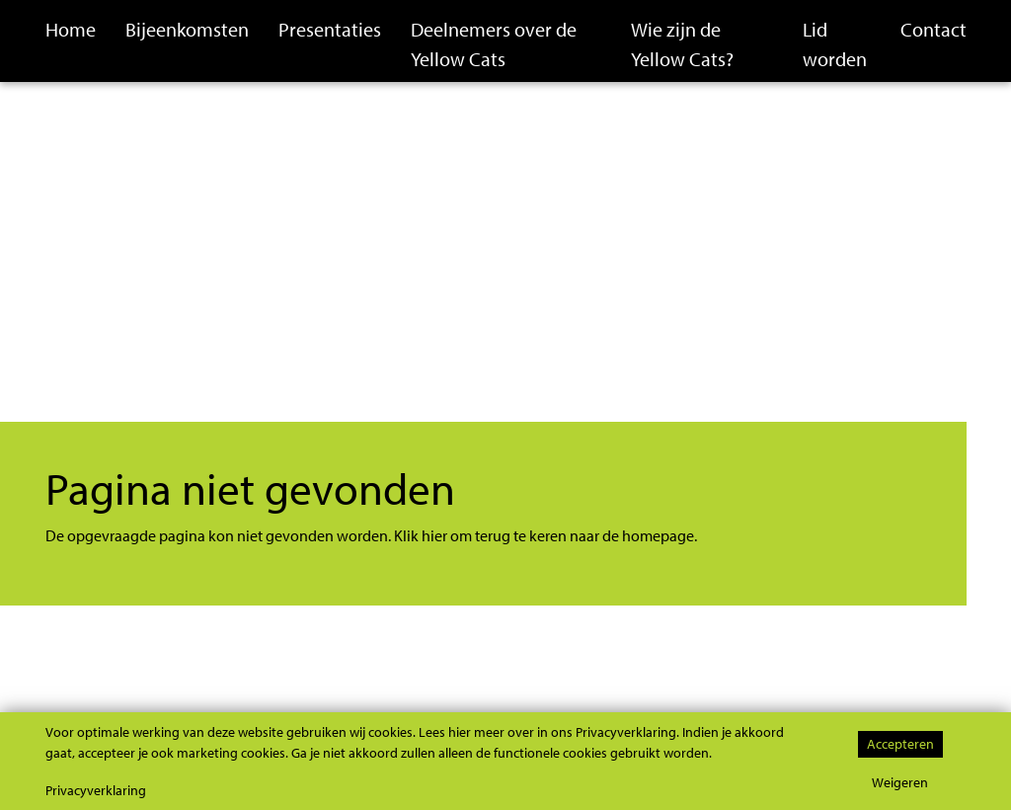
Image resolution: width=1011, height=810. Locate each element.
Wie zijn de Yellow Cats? (682, 44)
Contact (933, 29)
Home (70, 29)
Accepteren (900, 743)
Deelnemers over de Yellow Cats (494, 44)
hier (434, 535)
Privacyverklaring (95, 789)
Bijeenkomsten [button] (187, 29)
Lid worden (835, 44)
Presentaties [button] (329, 29)
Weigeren (900, 781)
